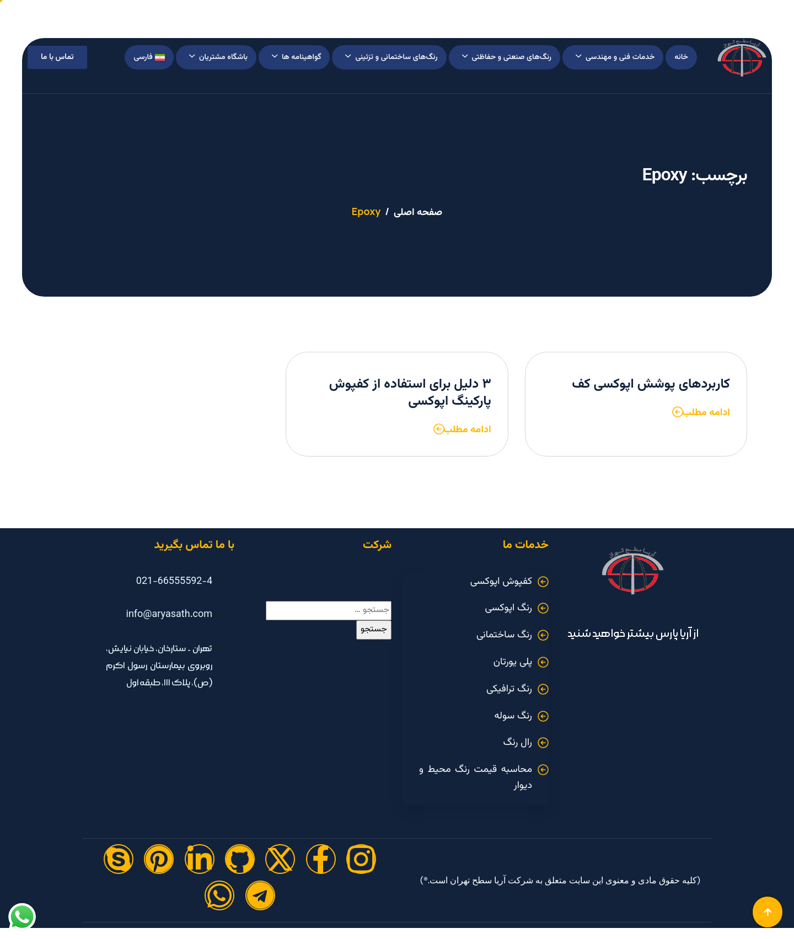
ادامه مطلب (706, 413)
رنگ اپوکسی (508, 608)
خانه (681, 57)
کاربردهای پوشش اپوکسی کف (651, 384)
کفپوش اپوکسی (501, 581)
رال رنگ (517, 742)
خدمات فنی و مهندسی (615, 57)
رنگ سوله (513, 716)
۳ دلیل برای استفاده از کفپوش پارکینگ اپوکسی (410, 393)
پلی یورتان (512, 662)
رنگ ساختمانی (504, 635)
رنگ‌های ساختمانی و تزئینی (391, 57)
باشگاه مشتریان (218, 57)
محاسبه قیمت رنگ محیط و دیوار (475, 777)
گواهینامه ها (296, 57)
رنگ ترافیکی (509, 689)
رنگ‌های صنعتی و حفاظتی (506, 57)
